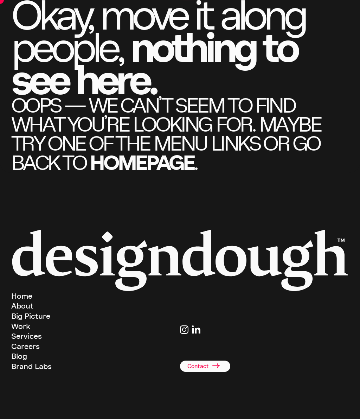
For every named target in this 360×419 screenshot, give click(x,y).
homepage (142, 163)
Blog (19, 356)
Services (26, 336)
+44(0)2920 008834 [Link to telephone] (197, 350)
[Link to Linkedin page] (196, 329)
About (22, 306)
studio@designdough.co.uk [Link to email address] (204, 341)
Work (20, 326)
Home (21, 296)
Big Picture (30, 316)
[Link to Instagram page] (184, 329)
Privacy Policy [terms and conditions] (229, 408)
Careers (25, 346)
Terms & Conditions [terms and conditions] (198, 408)
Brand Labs (31, 366)
